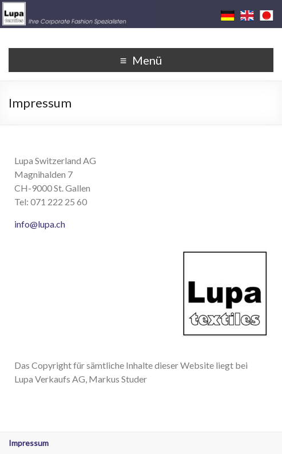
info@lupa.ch (39, 223)
